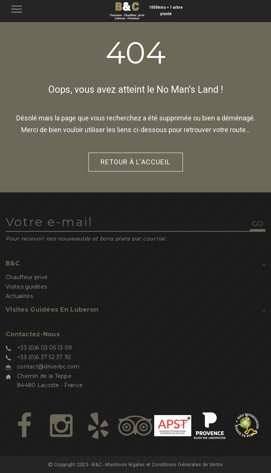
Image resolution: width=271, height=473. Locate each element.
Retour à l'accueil (135, 162)
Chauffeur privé (27, 277)
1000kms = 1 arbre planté (166, 10)
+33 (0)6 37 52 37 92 (44, 357)
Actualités (19, 296)
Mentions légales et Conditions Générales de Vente (164, 464)
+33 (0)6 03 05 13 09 (44, 347)
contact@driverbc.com (48, 366)
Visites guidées (26, 286)
